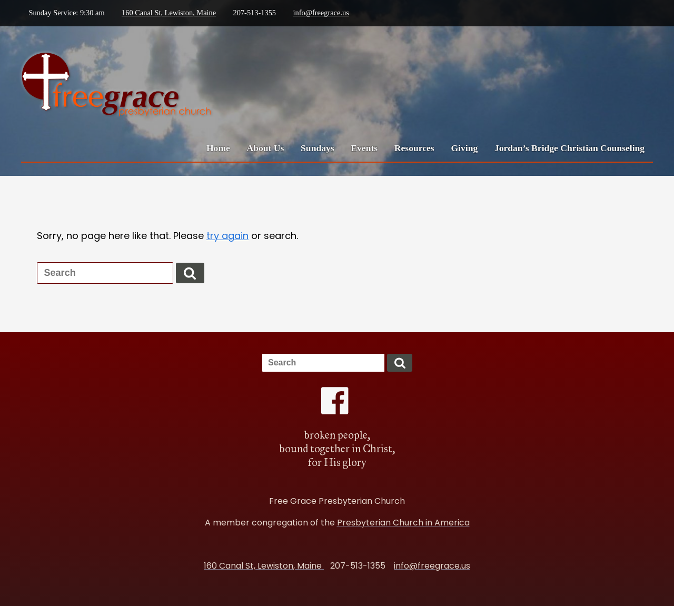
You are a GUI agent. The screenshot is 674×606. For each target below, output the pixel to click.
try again (227, 235)
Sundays (317, 148)
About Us (265, 148)
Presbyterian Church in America (403, 522)
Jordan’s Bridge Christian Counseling (569, 148)
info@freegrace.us (321, 12)
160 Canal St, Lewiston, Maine (169, 12)
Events (364, 148)
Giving (464, 148)
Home (218, 148)
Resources (414, 148)
